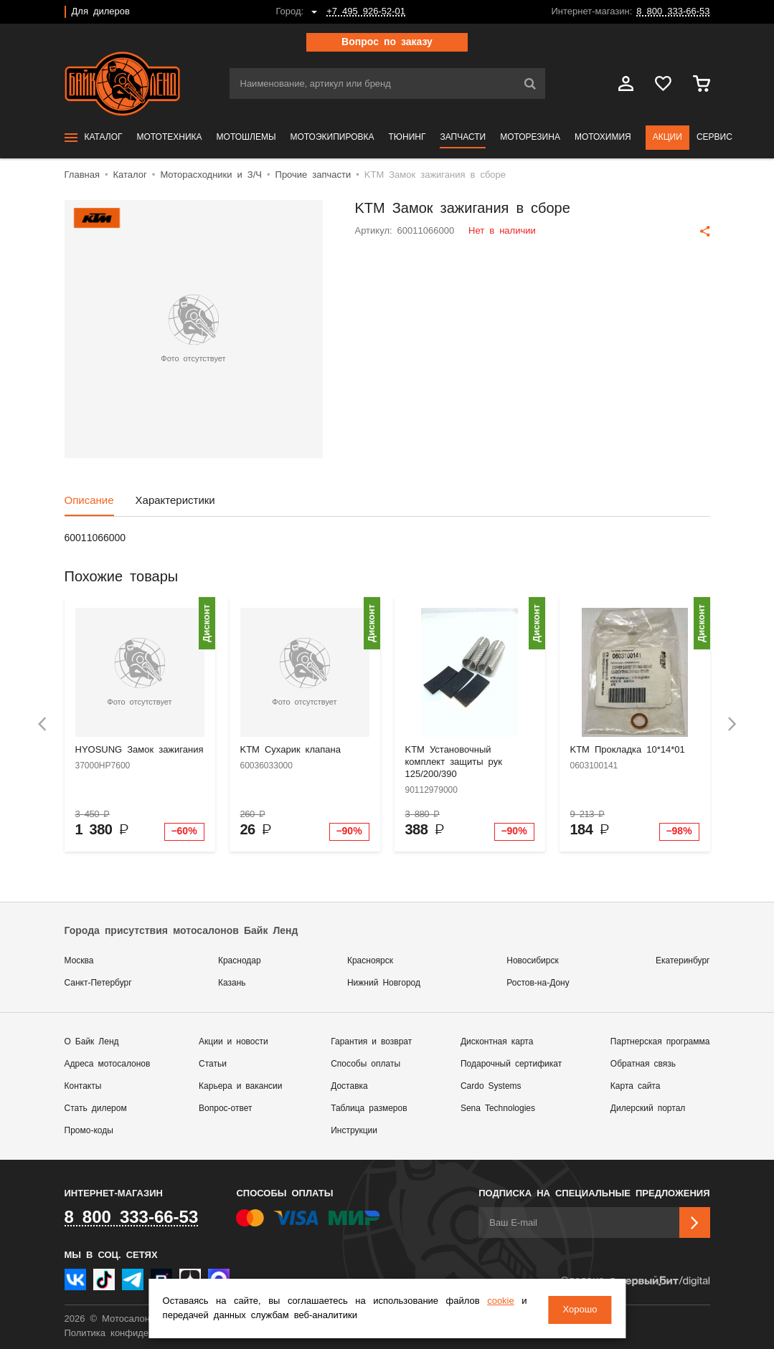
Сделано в (634, 1281)
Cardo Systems (491, 1086)
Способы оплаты (365, 1064)
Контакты (83, 1086)
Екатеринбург (683, 961)
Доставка (349, 1086)
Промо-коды (89, 1131)
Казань (232, 983)
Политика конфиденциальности (134, 1334)
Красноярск (370, 961)
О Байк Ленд (92, 1042)
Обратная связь (643, 1064)
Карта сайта (635, 1086)
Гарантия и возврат (371, 1042)
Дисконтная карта (497, 1042)
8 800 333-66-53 (672, 12)
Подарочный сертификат (511, 1064)
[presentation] (42, 724)
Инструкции (354, 1131)
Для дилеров (101, 12)
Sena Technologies (498, 1108)
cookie (495, 1303)
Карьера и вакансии (240, 1086)
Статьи (213, 1064)
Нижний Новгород (383, 983)
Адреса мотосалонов (108, 1064)
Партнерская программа (660, 1042)
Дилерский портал (647, 1108)
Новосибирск (532, 961)
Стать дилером (96, 1108)
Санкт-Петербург (98, 983)
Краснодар (239, 961)
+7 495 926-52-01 (365, 12)
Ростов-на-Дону (537, 983)
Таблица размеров (369, 1108)
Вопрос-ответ (225, 1108)
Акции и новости (233, 1042)
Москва (79, 961)
